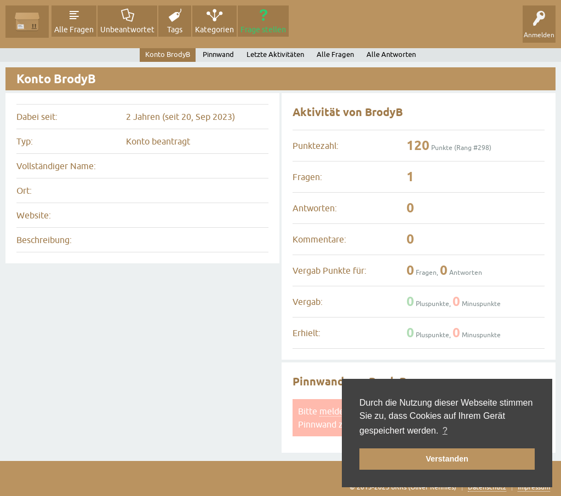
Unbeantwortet (127, 29)
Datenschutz (487, 487)
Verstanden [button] (447, 458)
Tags (174, 29)
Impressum (534, 487)
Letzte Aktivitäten (275, 54)
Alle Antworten (391, 54)
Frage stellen (263, 29)
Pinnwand (218, 54)
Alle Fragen (74, 29)
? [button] (445, 430)
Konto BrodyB (167, 54)
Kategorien (214, 29)
